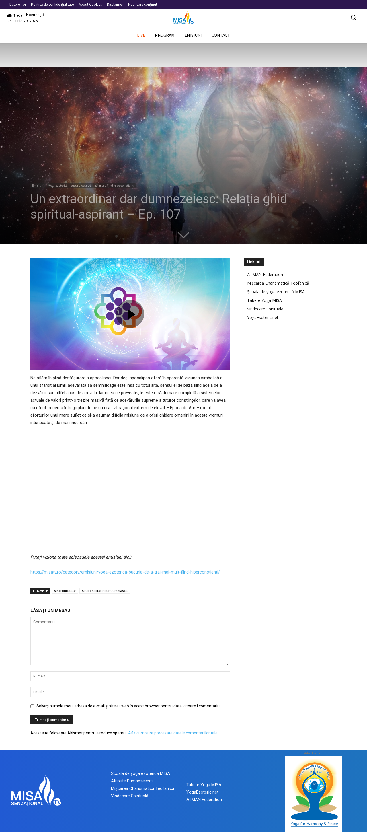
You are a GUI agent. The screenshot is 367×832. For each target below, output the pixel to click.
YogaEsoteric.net (262, 317)
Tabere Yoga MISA (264, 300)
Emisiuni (38, 186)
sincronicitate (65, 590)
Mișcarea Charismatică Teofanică (278, 283)
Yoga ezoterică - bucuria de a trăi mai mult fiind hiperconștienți (91, 186)
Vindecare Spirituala (265, 309)
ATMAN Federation (265, 274)
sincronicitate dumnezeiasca (105, 590)
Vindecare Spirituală (129, 795)
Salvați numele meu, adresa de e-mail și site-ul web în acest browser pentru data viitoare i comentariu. (128, 706)
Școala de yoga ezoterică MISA (276, 291)
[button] (353, 17)
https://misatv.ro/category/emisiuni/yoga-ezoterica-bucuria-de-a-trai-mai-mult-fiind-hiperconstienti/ (125, 572)
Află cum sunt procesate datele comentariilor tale (173, 733)
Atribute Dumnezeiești (132, 781)
